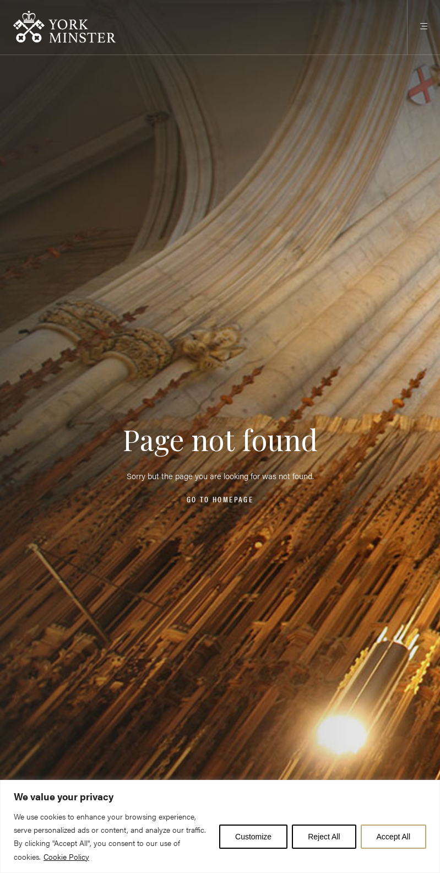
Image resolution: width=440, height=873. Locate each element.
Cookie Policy (66, 856)
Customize (253, 836)
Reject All (324, 836)
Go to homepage (220, 499)
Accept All (393, 836)
